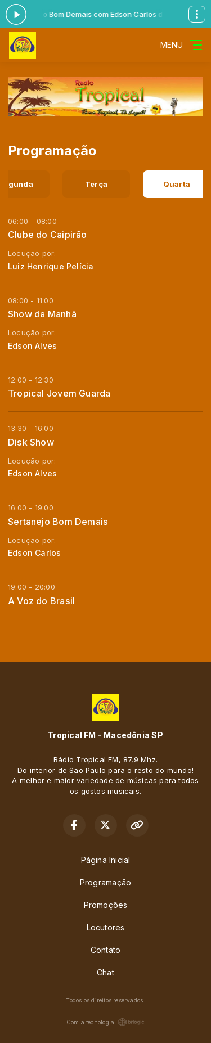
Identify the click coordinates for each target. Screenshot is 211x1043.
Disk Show (31, 442)
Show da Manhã (42, 314)
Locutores (106, 927)
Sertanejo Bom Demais (58, 521)
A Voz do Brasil (41, 600)
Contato (105, 950)
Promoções (106, 905)
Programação (105, 882)
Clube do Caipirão (47, 234)
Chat (105, 972)
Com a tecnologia (105, 1022)
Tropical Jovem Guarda (59, 393)
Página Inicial (106, 860)
